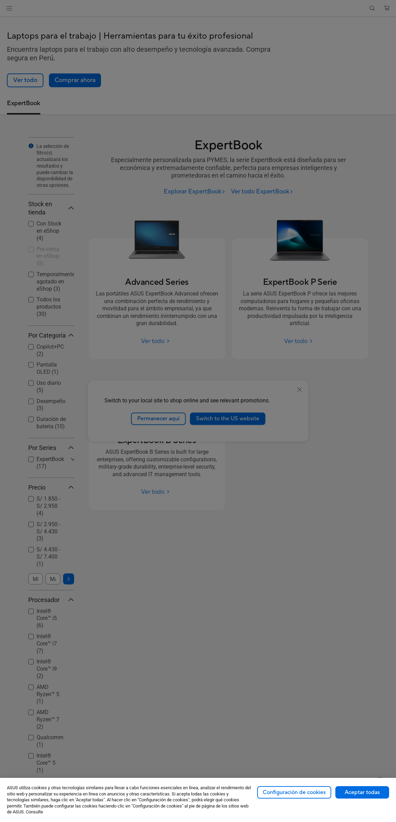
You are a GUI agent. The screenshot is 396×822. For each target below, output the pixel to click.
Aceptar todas (362, 792)
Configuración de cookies (294, 792)
